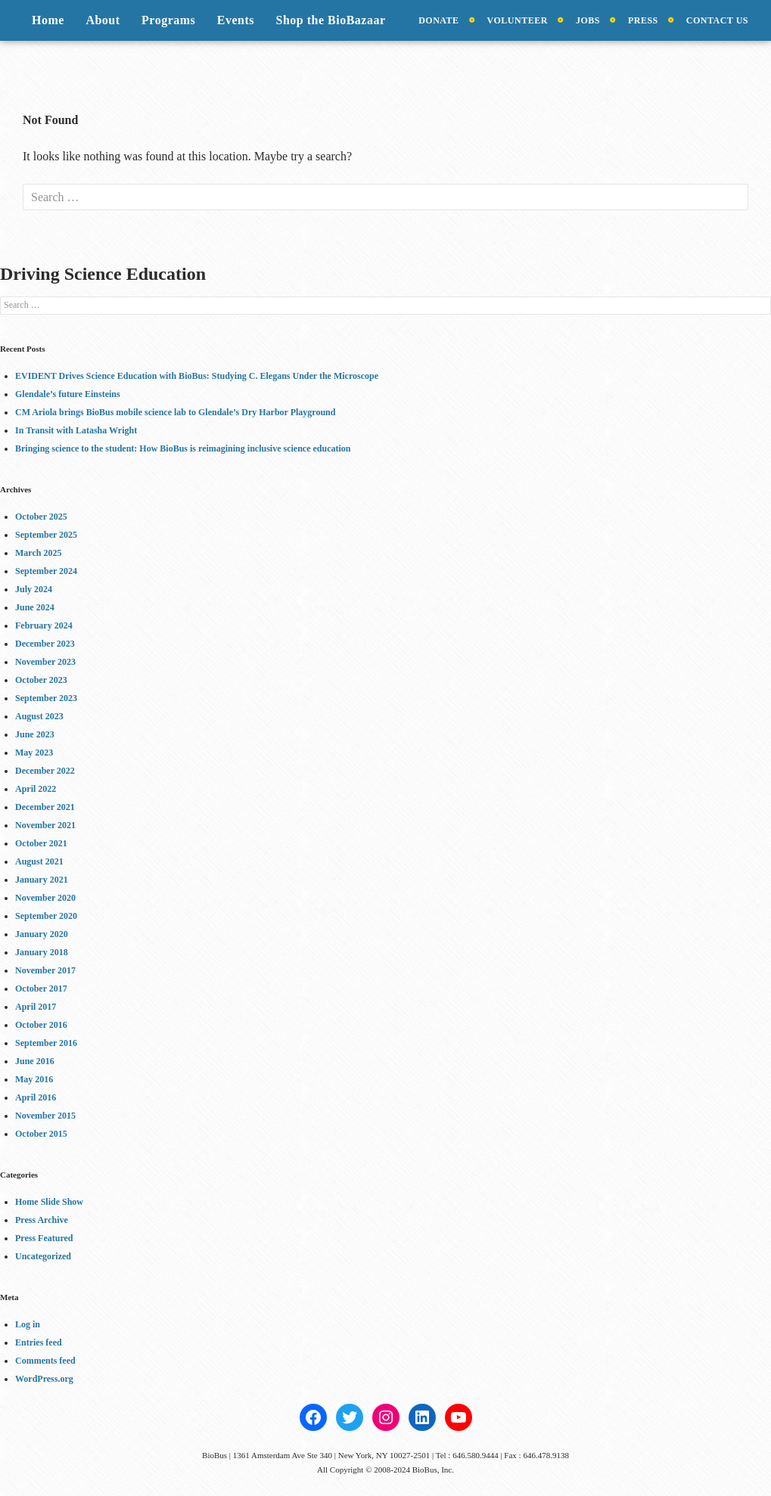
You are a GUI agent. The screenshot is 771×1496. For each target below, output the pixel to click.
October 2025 (41, 516)
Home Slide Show (49, 1201)
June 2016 (34, 1061)
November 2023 (45, 661)
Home (48, 20)
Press (643, 20)
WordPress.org (44, 1378)
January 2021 (41, 879)
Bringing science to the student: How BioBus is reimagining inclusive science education (182, 448)
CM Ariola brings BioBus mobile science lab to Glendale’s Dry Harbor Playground (175, 412)
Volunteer (517, 20)
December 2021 (45, 807)
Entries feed (38, 1342)
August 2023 (39, 716)
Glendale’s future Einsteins (67, 394)
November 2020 (45, 897)
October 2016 (41, 1025)
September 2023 (46, 698)
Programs (168, 20)
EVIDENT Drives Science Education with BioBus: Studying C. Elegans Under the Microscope (196, 376)
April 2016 (35, 1097)
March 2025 (38, 553)
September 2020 (46, 916)
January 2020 (41, 934)
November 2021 (45, 825)
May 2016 (34, 1079)
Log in (27, 1324)
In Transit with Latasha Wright (76, 430)
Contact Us (717, 20)
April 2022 (35, 789)
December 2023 (45, 643)
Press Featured (44, 1238)
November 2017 (45, 970)
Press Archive (41, 1220)
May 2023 (34, 752)
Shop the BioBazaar (331, 20)
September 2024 (46, 571)
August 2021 (39, 861)
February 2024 (44, 625)
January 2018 (41, 952)
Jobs (588, 20)
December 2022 (45, 770)
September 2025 (46, 534)
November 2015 (45, 1115)
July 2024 (33, 589)
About (102, 20)
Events (235, 20)
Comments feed (45, 1360)
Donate (438, 20)
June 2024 (34, 607)
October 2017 (41, 988)
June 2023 (34, 734)
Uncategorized (43, 1256)
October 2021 (41, 843)
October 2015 (41, 1133)
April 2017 (35, 1006)
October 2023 (41, 680)
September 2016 (46, 1043)
